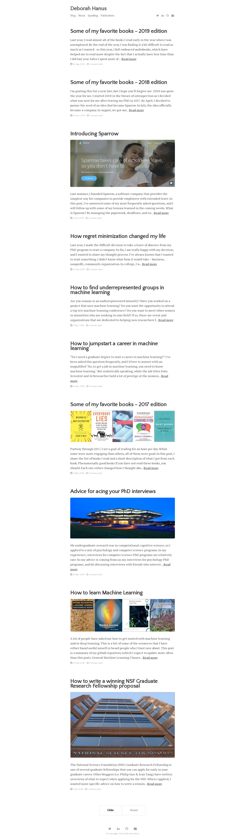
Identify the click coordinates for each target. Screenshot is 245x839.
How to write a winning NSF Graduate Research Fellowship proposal (114, 681)
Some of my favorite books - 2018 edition (119, 82)
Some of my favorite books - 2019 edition (119, 31)
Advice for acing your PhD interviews (113, 490)
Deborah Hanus (88, 9)
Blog (73, 15)
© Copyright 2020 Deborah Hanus (122, 831)
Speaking (93, 15)
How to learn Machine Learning (106, 591)
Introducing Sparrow (94, 133)
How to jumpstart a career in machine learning (114, 345)
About (81, 15)
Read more (128, 59)
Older (110, 807)
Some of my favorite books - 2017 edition (118, 403)
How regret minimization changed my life (118, 236)
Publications (107, 15)
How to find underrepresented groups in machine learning (117, 289)
